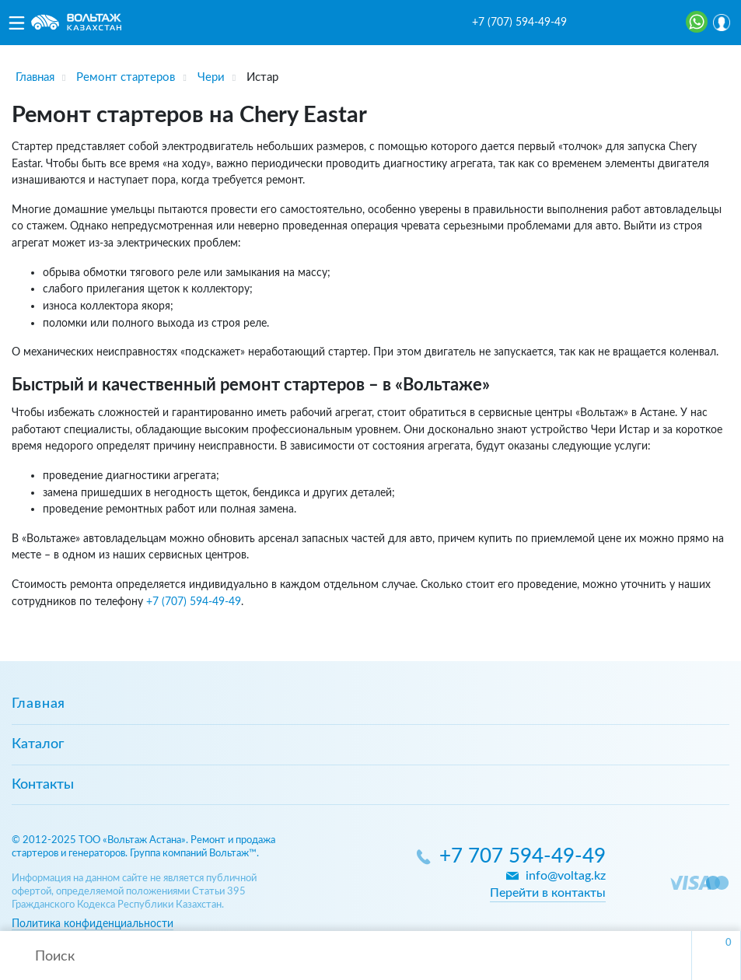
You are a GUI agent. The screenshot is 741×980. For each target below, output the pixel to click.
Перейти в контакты (548, 893)
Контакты (43, 785)
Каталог (38, 744)
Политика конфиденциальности (92, 923)
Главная (38, 704)
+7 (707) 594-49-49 (519, 22)
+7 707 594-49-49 (522, 857)
